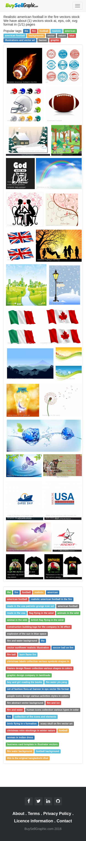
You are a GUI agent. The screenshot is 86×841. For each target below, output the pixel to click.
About (18, 813)
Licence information (33, 821)
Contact (64, 821)
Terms (34, 813)
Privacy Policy (57, 813)
